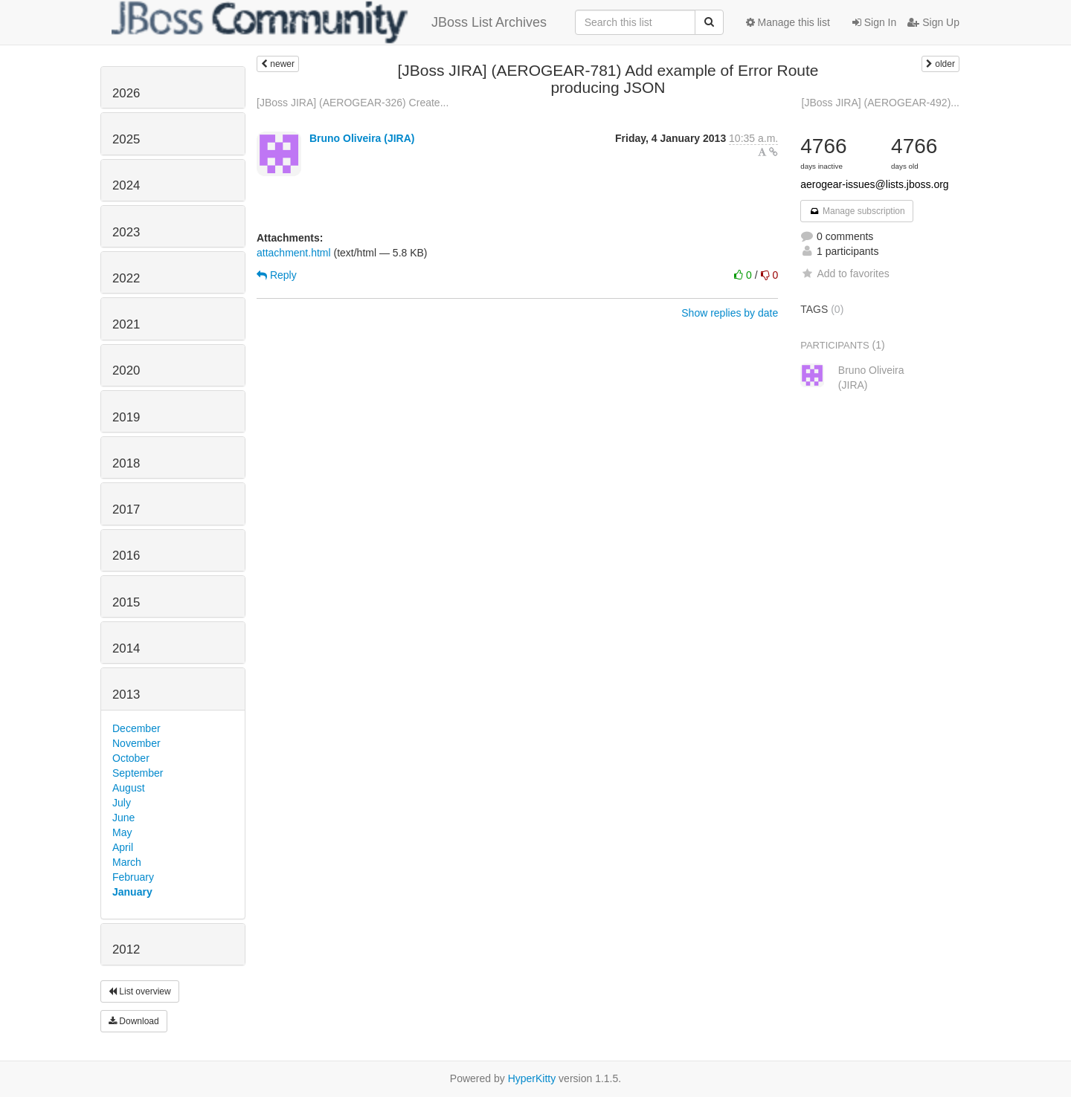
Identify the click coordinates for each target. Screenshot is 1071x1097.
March (126, 862)
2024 (126, 185)
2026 (126, 93)
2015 (126, 602)
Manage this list (788, 22)
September (137, 773)
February (133, 877)
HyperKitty (532, 1078)
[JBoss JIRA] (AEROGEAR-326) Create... (352, 103)
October (130, 758)
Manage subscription (856, 211)
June (123, 817)
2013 (126, 694)
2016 (126, 555)
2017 (126, 509)
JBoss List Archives (329, 22)
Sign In (874, 22)
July (121, 803)
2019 (126, 417)
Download (134, 1021)
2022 (126, 278)
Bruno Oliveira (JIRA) (362, 138)
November (136, 743)
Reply (277, 275)
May (122, 832)
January (132, 892)
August (128, 788)
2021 (126, 324)
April (122, 847)
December (136, 728)
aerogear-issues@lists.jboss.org (874, 184)
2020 (126, 370)
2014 (126, 648)
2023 (126, 232)
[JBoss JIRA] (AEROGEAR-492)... (880, 103)
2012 (126, 949)
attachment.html (294, 253)
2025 (126, 139)
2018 (126, 463)
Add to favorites (844, 273)
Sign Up (933, 22)
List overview (140, 991)
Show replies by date (729, 313)
